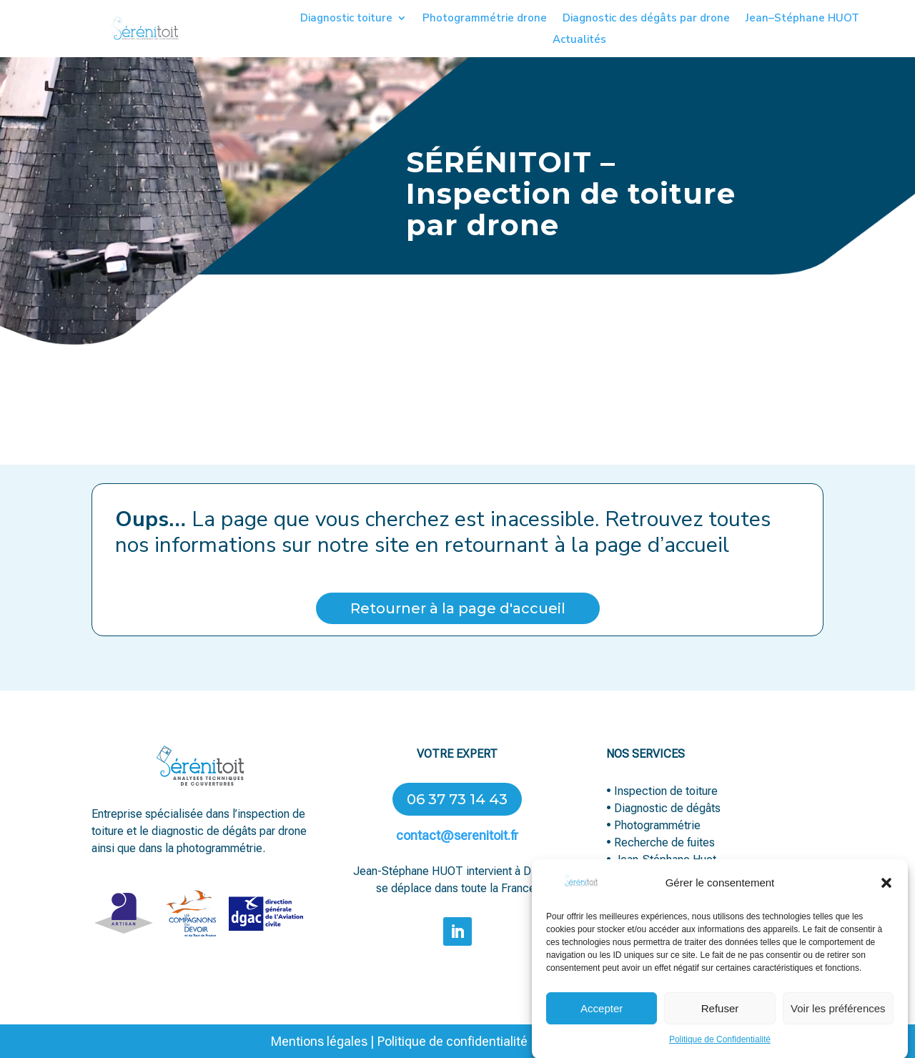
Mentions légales (319, 1041)
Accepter (601, 1020)
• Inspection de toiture (662, 791)
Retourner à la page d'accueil (457, 608)
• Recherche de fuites (662, 842)
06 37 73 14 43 (457, 799)
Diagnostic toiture (346, 19)
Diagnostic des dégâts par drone (646, 19)
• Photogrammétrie (653, 825)
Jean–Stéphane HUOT (802, 19)
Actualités (579, 40)
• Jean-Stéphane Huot (661, 859)
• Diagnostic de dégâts (663, 808)
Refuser (720, 1020)
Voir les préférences (838, 1020)
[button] (886, 894)
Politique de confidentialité (452, 1041)
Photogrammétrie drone (484, 19)
